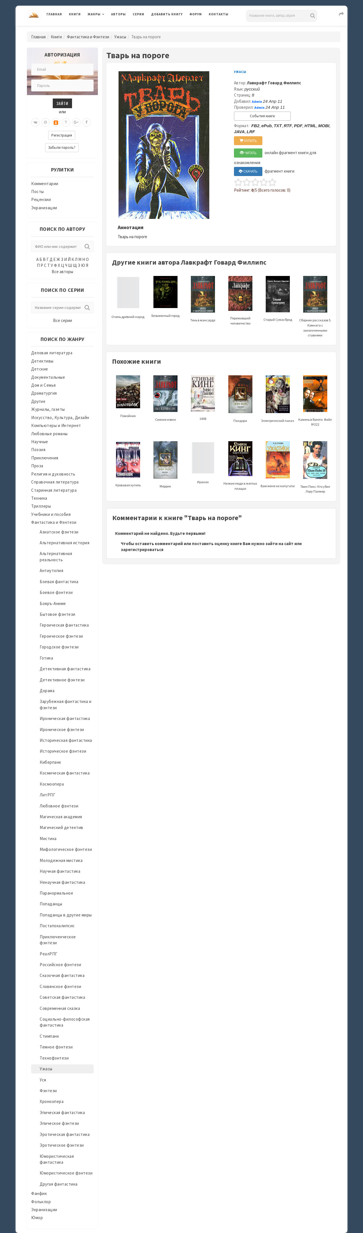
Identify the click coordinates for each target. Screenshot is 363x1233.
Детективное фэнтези (62, 680)
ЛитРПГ (47, 794)
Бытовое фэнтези (57, 614)
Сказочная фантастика (62, 975)
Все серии (62, 320)
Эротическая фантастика (65, 1134)
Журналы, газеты (48, 409)
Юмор (37, 1217)
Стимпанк (49, 1036)
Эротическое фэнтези (62, 1145)
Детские (39, 369)
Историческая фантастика (66, 740)
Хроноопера (52, 1101)
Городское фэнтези (59, 647)
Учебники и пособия (51, 514)
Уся (43, 1080)
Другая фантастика (59, 1184)
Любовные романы (49, 433)
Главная (54, 14)
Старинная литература (54, 490)
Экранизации (44, 207)
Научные (39, 441)
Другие (38, 401)
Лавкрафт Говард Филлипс (274, 82)
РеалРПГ (49, 953)
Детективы (42, 361)
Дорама (47, 690)
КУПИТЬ (248, 140)
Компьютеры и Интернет (56, 425)
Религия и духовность (53, 474)
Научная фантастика (60, 871)
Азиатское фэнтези (59, 532)
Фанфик (39, 1193)
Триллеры (41, 506)
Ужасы (120, 36)
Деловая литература (51, 352)
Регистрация (61, 135)
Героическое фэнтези (61, 636)
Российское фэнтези (60, 964)
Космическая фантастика (65, 773)
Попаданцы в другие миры (66, 915)
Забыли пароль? (61, 147)
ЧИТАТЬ (248, 152)
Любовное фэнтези (59, 806)
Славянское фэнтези (60, 986)
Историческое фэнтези (63, 751)
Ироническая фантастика (65, 718)
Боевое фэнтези (56, 592)
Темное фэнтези (56, 1047)
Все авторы (62, 271)
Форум (195, 14)
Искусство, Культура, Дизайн (60, 417)
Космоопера (52, 784)
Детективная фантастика (65, 668)
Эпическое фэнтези (59, 1123)
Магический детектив (61, 827)
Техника (39, 498)
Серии (138, 14)
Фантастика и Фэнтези (88, 36)
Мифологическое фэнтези (66, 849)
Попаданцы (51, 904)
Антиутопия (51, 570)
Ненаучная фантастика (62, 882)
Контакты (219, 14)
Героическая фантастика (64, 625)
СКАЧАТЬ (248, 171)
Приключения (44, 457)
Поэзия (38, 449)
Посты (37, 191)
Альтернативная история (64, 542)
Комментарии (44, 183)
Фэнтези (48, 1090)
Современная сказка (60, 1008)
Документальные (48, 377)
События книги (262, 116)
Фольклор (41, 1201)
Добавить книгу (167, 14)
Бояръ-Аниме (53, 603)
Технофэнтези (54, 1058)
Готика (46, 658)
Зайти (62, 103)
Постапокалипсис (57, 925)
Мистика (48, 838)
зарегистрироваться (142, 549)
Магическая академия (61, 816)
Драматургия (44, 393)
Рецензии (41, 199)
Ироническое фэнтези (62, 729)
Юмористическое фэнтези (66, 1173)
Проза (37, 465)
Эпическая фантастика (62, 1112)
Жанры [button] (94, 14)
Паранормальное (56, 893)
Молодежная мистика (61, 860)
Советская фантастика (62, 997)
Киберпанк (50, 762)
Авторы (118, 14)
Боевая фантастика (59, 581)
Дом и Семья (43, 385)
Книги (75, 14)
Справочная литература (55, 482)
